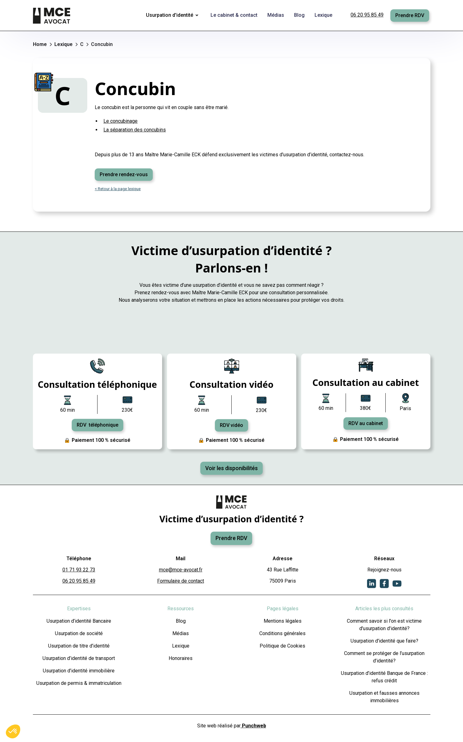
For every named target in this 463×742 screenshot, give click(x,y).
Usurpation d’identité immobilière (79, 671)
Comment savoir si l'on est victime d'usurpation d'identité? (384, 624)
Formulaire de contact (180, 581)
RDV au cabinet (365, 423)
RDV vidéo (231, 425)
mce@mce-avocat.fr (180, 570)
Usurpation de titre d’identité (79, 646)
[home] (52, 15)
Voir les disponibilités (231, 468)
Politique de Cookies (282, 646)
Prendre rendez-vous (124, 174)
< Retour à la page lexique (118, 188)
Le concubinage (120, 121)
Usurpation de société (79, 633)
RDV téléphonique (97, 425)
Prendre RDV (409, 15)
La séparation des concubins (134, 130)
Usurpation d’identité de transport (79, 658)
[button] (173, 16)
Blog (181, 621)
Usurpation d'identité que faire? (384, 641)
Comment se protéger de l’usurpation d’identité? (384, 657)
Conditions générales (282, 633)
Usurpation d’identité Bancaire (79, 621)
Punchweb (253, 726)
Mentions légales (283, 621)
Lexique (180, 646)
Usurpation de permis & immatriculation (78, 683)
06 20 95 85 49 (367, 15)
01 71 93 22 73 (78, 570)
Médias (180, 633)
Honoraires (181, 658)
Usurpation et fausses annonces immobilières (384, 696)
